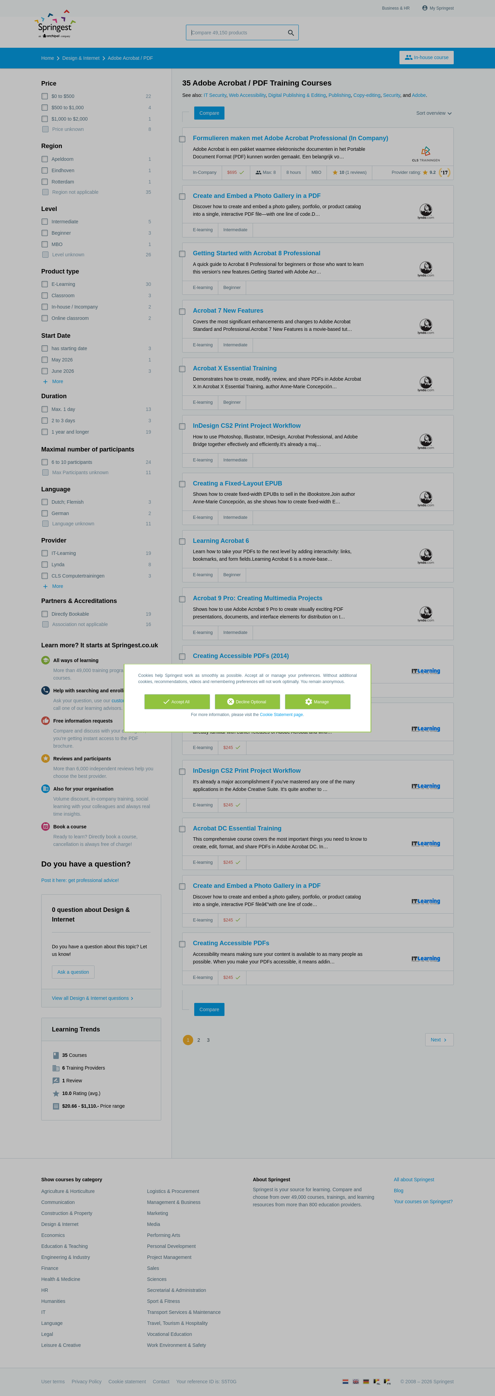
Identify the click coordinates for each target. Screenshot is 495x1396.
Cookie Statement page (281, 714)
